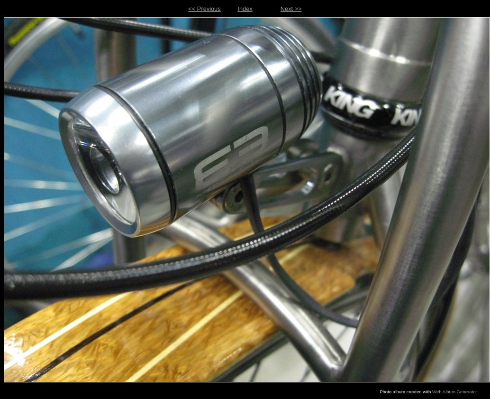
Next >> (291, 8)
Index (244, 8)
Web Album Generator (454, 391)
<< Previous (204, 8)
